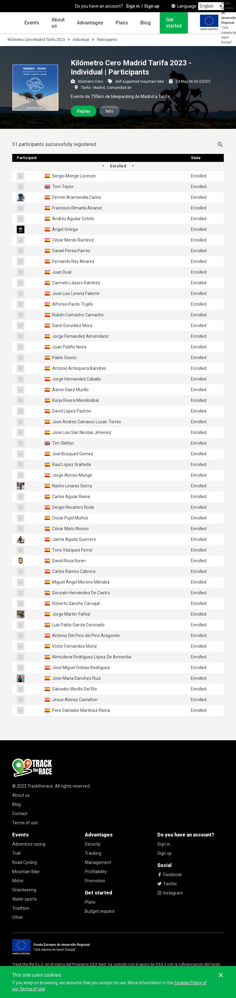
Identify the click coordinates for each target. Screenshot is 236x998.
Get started (174, 23)
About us (58, 23)
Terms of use (25, 822)
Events (31, 23)
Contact (19, 813)
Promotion (95, 880)
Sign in (163, 844)
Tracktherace (40, 786)
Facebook (169, 874)
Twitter (167, 883)
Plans (122, 23)
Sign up (164, 853)
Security (93, 844)
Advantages (90, 23)
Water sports (24, 899)
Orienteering (24, 889)
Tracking (93, 853)
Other (17, 917)
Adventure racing (28, 844)
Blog (145, 23)
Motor (18, 880)
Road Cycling (24, 862)
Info (109, 111)
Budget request (100, 911)
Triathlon (20, 908)
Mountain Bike (26, 871)
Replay (83, 111)
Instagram (170, 893)
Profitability (96, 871)
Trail (16, 853)
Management (98, 862)
